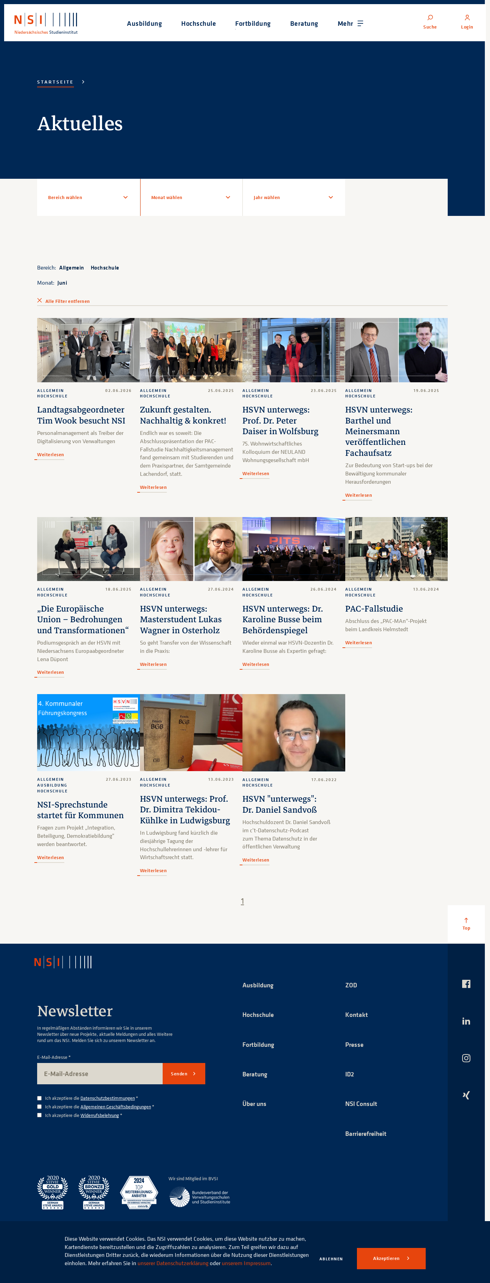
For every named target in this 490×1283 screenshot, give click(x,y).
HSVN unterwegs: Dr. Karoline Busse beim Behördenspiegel (283, 620)
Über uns (255, 1104)
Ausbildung (259, 984)
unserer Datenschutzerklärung (214, 1255)
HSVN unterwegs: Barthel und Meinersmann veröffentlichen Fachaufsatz (379, 431)
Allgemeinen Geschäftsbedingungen (115, 1106)
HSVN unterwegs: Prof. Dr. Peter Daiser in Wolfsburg (281, 421)
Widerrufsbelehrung (99, 1115)
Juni (62, 282)
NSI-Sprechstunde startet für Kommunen (81, 810)
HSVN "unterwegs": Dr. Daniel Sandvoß (280, 804)
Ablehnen (331, 1259)
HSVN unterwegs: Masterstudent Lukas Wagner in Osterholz (182, 620)
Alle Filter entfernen (67, 301)
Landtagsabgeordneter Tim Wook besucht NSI (82, 415)
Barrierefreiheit (367, 1134)
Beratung (255, 1074)
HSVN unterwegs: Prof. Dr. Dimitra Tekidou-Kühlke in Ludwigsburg (186, 810)
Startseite (55, 81)
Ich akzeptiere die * (91, 1098)
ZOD (351, 984)
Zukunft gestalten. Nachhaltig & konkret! (183, 415)
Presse (355, 1044)
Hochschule (105, 267)
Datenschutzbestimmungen (107, 1098)
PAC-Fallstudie (374, 609)
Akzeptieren (387, 1258)
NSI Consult (362, 1104)
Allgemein (71, 267)
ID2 (350, 1074)
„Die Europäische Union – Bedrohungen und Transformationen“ (84, 620)
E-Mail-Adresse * (54, 1057)
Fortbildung (259, 1044)
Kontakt (356, 1014)
